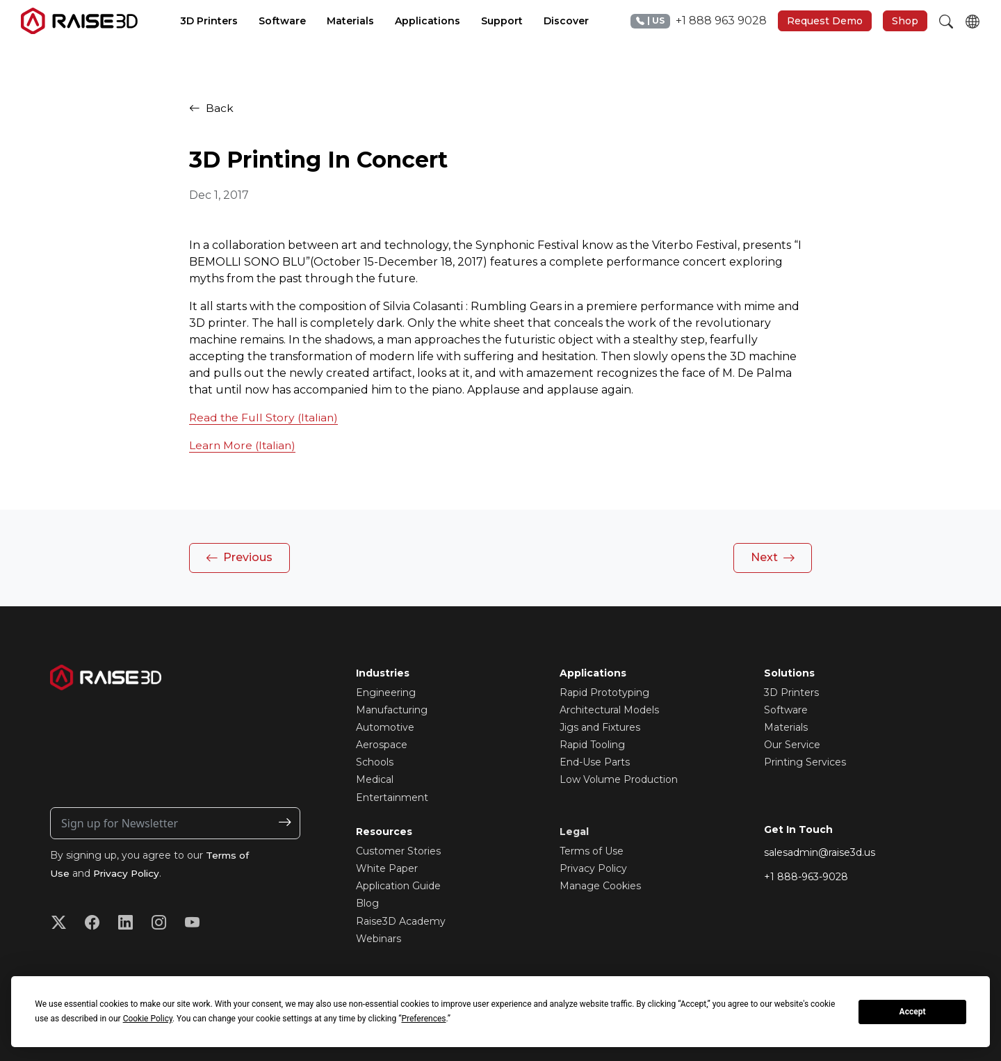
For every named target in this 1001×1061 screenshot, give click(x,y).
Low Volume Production (619, 779)
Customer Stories (398, 851)
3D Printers (791, 692)
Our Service (792, 744)
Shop (905, 21)
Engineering (386, 692)
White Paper (387, 868)
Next (773, 558)
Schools (374, 762)
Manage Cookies (600, 886)
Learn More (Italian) (243, 445)
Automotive (385, 727)
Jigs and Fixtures (600, 727)
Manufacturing (392, 710)
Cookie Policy (147, 1018)
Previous (239, 558)
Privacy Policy (128, 873)
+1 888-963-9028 (806, 876)
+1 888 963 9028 (698, 21)
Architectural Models (609, 710)
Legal (574, 831)
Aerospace (381, 744)
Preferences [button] (423, 1018)
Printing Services (805, 762)
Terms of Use (592, 851)
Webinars (378, 938)
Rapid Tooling (592, 744)
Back (211, 108)
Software (786, 710)
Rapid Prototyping (604, 692)
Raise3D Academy (401, 921)
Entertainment (392, 797)
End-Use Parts (595, 762)
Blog (367, 903)
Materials (786, 727)
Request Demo (825, 21)
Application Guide (398, 886)
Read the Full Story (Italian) (266, 417)
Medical (374, 779)
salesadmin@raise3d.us (819, 852)
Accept (913, 1012)
